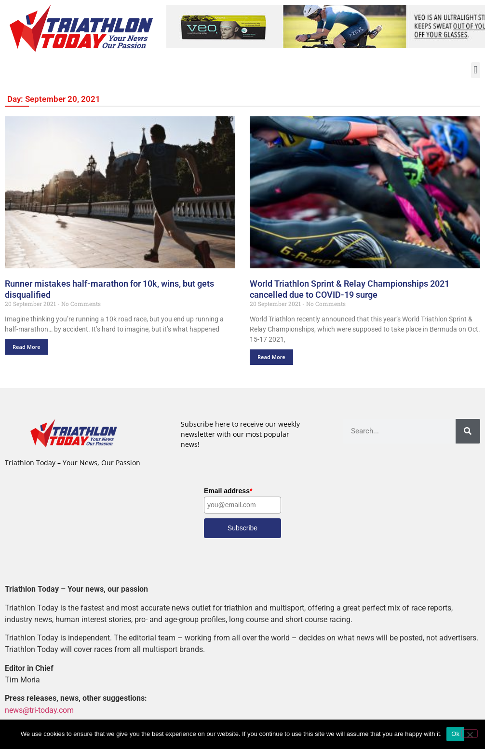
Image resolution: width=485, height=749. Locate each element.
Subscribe (242, 528)
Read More (26, 346)
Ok (455, 733)
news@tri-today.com (39, 710)
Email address (228, 491)
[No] (469, 733)
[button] (475, 70)
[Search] (468, 431)
